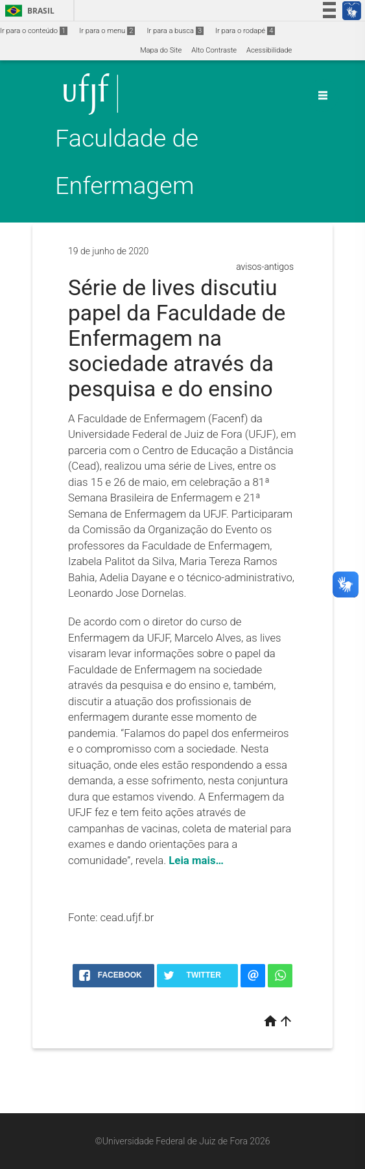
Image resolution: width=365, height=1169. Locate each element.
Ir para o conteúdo (33, 31)
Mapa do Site (161, 50)
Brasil (27, 10)
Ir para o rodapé (245, 31)
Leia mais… (196, 860)
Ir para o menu (107, 31)
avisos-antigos (265, 266)
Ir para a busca (175, 31)
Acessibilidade (269, 50)
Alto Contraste (214, 50)
